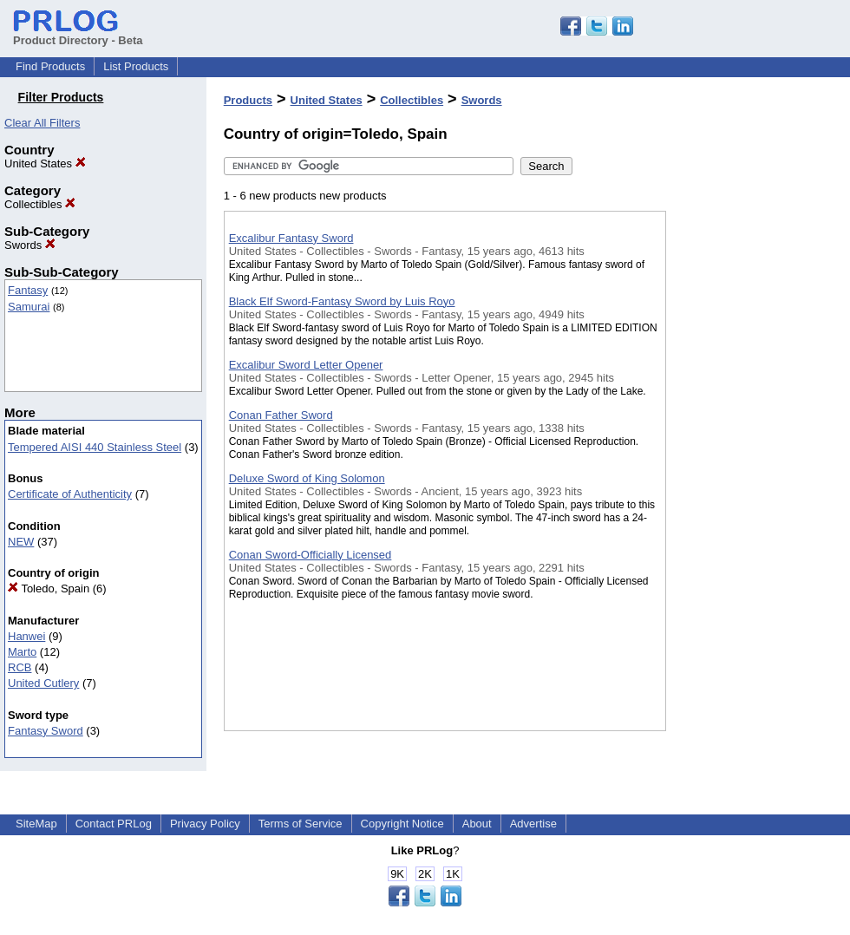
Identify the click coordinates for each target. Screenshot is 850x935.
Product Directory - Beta (78, 34)
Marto (22, 651)
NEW (21, 541)
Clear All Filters (42, 122)
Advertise (533, 823)
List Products (135, 66)
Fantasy (28, 290)
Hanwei (26, 636)
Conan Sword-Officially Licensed (310, 554)
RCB (19, 667)
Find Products (50, 66)
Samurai (28, 306)
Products (248, 100)
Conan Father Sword (281, 415)
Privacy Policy (205, 823)
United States (45, 163)
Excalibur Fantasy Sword (291, 238)
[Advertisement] (752, 450)
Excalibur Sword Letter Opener (306, 364)
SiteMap (36, 823)
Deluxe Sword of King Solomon (307, 478)
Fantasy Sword (45, 730)
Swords (30, 245)
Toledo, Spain (48, 588)
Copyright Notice (402, 823)
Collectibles (39, 204)
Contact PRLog (113, 823)
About (477, 823)
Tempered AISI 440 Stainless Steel (94, 447)
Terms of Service (300, 823)
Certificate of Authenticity (70, 493)
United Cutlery (43, 683)
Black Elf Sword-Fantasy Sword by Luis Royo (342, 301)
